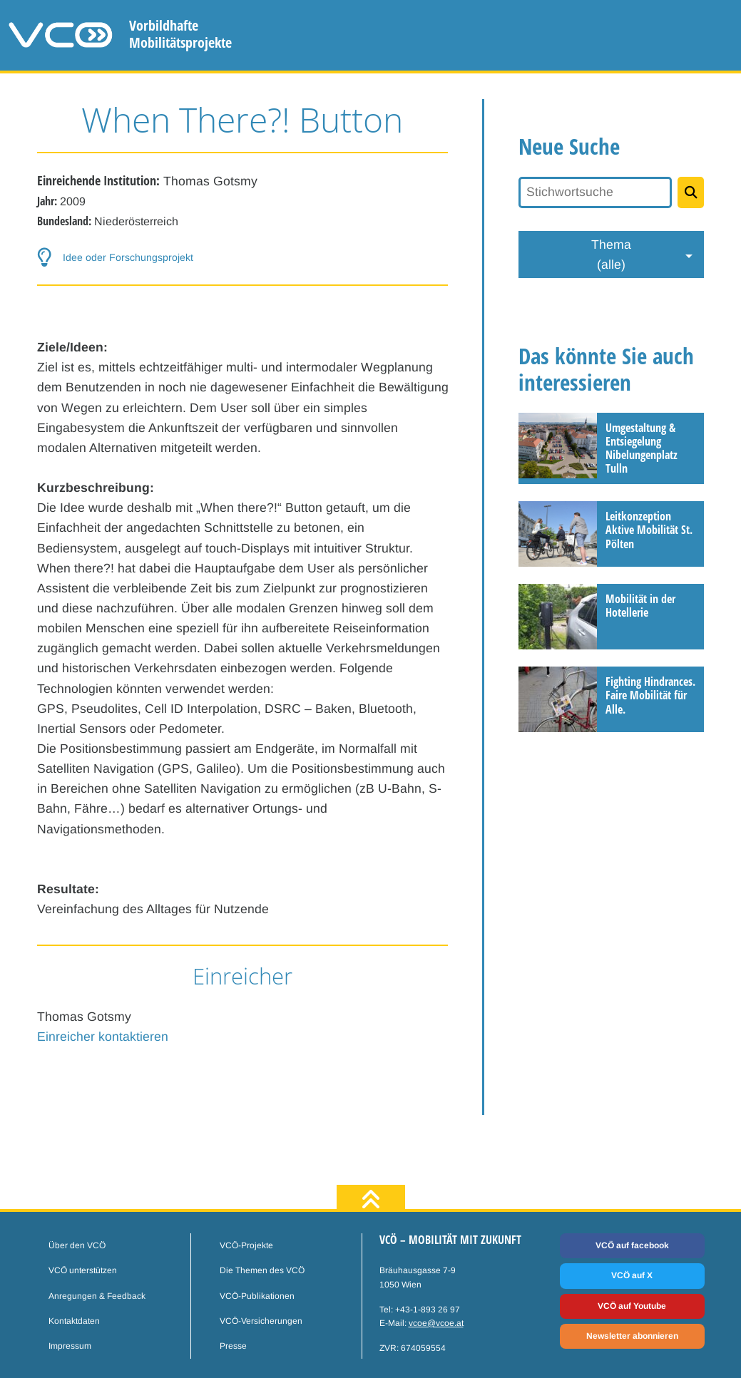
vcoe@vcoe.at (436, 1323)
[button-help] (243, 257)
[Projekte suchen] (691, 192)
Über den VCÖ (77, 1245)
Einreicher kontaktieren (102, 1036)
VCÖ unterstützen (82, 1270)
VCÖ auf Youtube (632, 1306)
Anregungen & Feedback (96, 1296)
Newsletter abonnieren (632, 1336)
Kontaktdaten (74, 1321)
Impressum (69, 1346)
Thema (611, 255)
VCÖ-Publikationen (257, 1296)
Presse (233, 1346)
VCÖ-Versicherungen (261, 1321)
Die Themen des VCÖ (262, 1270)
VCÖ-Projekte (246, 1245)
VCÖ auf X (632, 1275)
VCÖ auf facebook (632, 1245)
